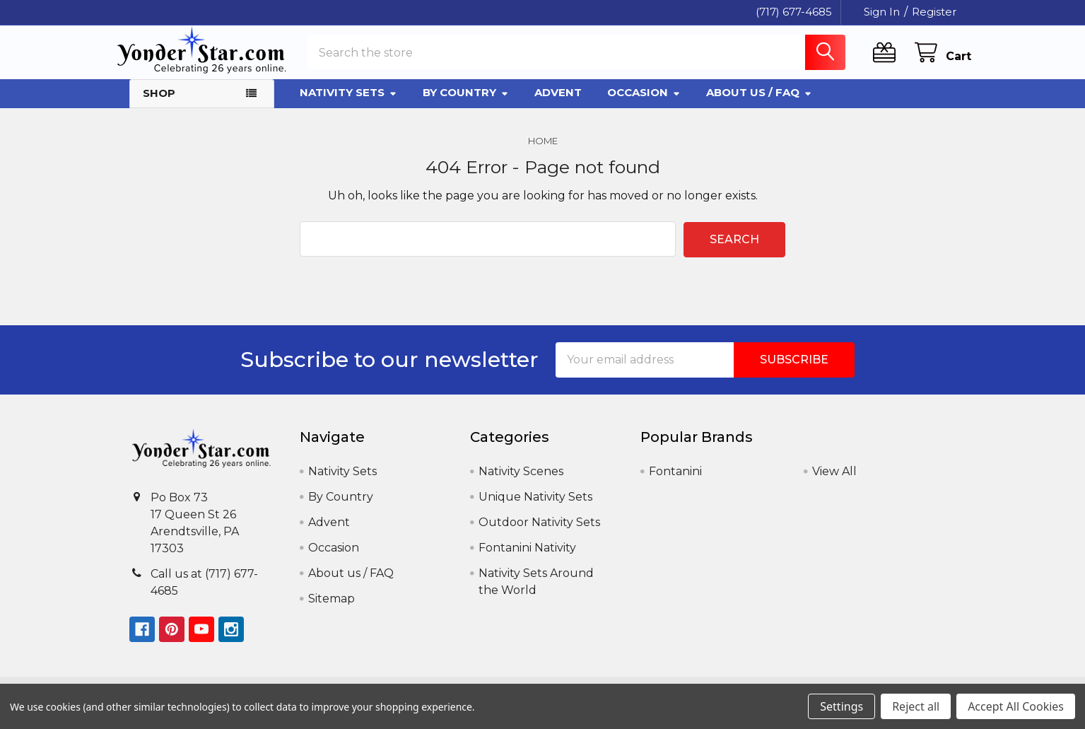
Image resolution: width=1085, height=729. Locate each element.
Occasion (644, 104)
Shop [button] (159, 105)
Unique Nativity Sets (535, 507)
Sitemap (331, 609)
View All (834, 482)
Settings (841, 706)
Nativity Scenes (521, 482)
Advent (558, 104)
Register (934, 11)
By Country (466, 104)
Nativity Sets (348, 104)
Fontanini (675, 482)
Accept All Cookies (1016, 706)
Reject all (915, 706)
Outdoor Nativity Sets (539, 533)
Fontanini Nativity (527, 558)
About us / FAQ (759, 104)
